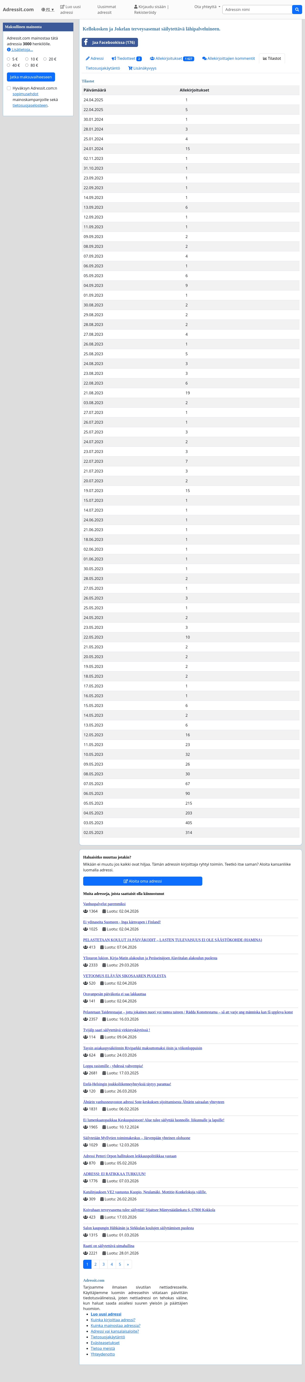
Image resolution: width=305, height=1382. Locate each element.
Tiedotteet (127, 58)
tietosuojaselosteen (30, 248)
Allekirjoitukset (172, 58)
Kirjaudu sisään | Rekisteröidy (151, 9)
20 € (52, 202)
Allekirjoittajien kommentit (228, 58)
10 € (34, 202)
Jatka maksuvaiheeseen (31, 220)
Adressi (95, 58)
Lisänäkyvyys (142, 68)
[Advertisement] (38, 90)
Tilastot (272, 58)
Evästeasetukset (105, 1342)
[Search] (257, 9)
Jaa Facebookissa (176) (108, 42)
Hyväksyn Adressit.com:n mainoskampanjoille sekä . (35, 240)
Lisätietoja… (20, 192)
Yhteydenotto (103, 1354)
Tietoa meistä (103, 1348)
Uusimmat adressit (106, 9)
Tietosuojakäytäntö (103, 68)
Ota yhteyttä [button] (206, 6)
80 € (34, 208)
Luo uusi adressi (70, 9)
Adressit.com (18, 9)
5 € (15, 202)
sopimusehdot (25, 236)
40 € (16, 208)
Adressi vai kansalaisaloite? (115, 1331)
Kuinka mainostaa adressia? (115, 1325)
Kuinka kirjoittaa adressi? (113, 1319)
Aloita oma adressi (143, 881)
